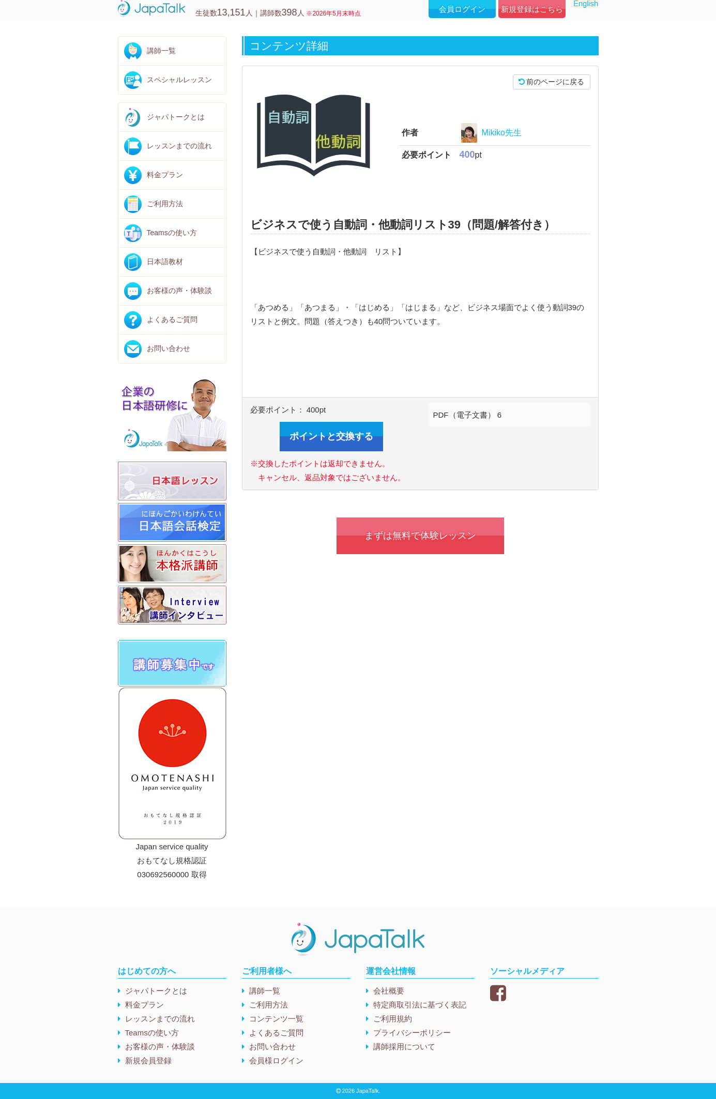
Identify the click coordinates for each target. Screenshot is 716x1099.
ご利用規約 (392, 1018)
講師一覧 (161, 51)
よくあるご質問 (172, 319)
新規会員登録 (148, 1060)
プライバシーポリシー (412, 1032)
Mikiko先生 (502, 132)
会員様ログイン (276, 1060)
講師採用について (404, 1046)
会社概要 (388, 990)
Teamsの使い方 (172, 232)
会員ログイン (462, 9)
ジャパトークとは (176, 117)
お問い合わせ (168, 348)
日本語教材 (165, 261)
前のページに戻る (552, 82)
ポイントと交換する (331, 436)
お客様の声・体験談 (179, 290)
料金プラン (165, 175)
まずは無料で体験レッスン (420, 535)
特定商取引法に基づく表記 (419, 1004)
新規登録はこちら (532, 9)
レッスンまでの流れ (179, 146)
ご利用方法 (165, 204)
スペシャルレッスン (179, 79)
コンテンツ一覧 (276, 1018)
